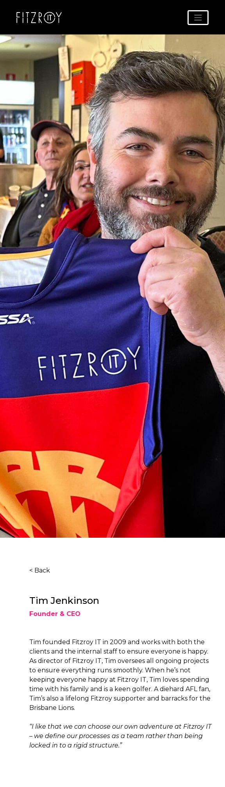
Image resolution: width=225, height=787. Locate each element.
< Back (39, 570)
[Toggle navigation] (198, 17)
